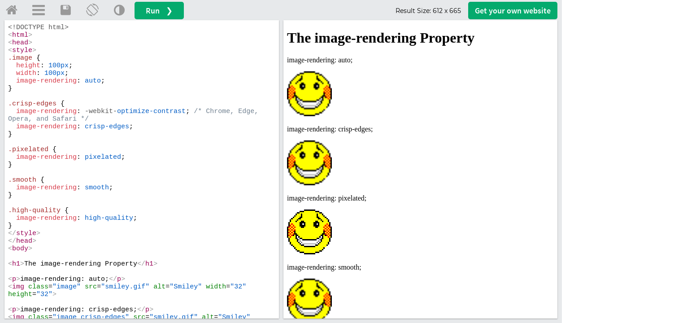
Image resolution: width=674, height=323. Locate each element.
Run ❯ (159, 10)
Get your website (513, 10)
